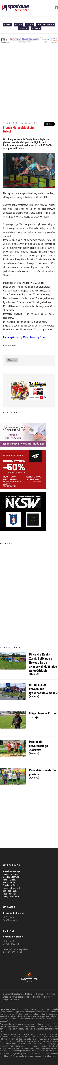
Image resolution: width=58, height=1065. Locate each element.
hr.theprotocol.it (37, 996)
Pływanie (12, 360)
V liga (30, 24)
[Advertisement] (29, 81)
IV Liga (18, 24)
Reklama (51, 994)
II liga (7, 24)
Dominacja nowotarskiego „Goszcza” (43, 747)
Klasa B (36, 28)
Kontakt (40, 994)
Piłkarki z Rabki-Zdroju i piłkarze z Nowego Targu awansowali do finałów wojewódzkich (43, 664)
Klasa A (23, 28)
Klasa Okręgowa (46, 24)
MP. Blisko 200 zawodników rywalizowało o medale (43, 690)
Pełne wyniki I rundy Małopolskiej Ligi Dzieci (24, 337)
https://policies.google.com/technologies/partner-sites (23, 1012)
